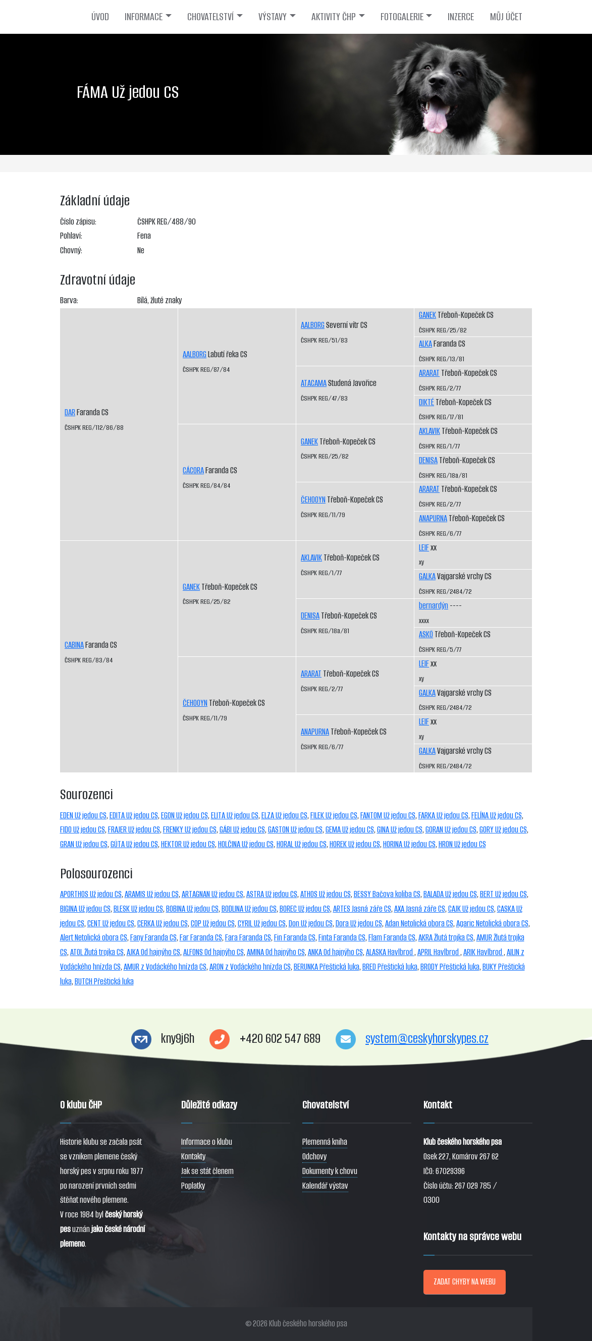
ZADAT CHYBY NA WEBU (465, 1282)
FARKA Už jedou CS (443, 815)
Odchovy (314, 1156)
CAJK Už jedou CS (471, 909)
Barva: (69, 300)
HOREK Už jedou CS (355, 844)
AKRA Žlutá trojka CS (445, 937)
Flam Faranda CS (391, 937)
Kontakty (193, 1156)
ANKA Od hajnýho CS (335, 952)
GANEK (191, 587)
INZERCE (461, 17)
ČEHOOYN (195, 703)
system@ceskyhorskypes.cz (427, 1038)
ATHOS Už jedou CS (325, 894)
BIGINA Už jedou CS (85, 909)
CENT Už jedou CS (110, 923)
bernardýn (433, 605)
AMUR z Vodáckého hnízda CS (165, 967)
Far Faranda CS (201, 937)
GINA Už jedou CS (399, 829)
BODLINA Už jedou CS (249, 909)
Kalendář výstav (325, 1186)
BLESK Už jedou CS (138, 909)
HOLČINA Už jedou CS (246, 844)
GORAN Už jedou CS (450, 829)
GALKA (427, 576)
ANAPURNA (315, 732)
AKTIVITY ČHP (333, 17)
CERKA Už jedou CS (162, 923)
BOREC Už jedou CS (305, 909)
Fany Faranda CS (153, 937)
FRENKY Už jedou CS (190, 829)
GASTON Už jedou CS (295, 829)
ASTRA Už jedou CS (271, 894)
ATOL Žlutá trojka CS (97, 952)
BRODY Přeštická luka (449, 967)
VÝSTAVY (272, 17)
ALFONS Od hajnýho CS (213, 952)
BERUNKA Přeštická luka (326, 967)
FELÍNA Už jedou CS (496, 815)
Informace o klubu (206, 1142)
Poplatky (193, 1186)
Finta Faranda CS (341, 937)
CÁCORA (193, 470)
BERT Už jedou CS (503, 894)
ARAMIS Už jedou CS (152, 894)
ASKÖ (426, 634)
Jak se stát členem (207, 1171)
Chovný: (71, 250)
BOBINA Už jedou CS (192, 909)
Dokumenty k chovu (329, 1171)
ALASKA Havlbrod (390, 952)
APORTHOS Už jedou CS (91, 894)
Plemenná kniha (324, 1142)
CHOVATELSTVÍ (210, 17)
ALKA (425, 344)
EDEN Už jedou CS (83, 815)
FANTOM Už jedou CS (387, 815)
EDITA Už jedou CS (134, 815)
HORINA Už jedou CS (409, 844)
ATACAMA (314, 383)
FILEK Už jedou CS (333, 815)
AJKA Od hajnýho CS (153, 952)
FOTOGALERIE (402, 17)
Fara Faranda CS (248, 937)
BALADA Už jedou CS (450, 894)
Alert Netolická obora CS (93, 937)
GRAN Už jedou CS (83, 844)
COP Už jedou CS (213, 923)
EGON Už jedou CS (184, 815)
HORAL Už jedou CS (302, 844)
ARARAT (311, 674)
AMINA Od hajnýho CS (276, 952)
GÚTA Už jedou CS (134, 844)
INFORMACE (144, 17)
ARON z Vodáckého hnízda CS (250, 967)
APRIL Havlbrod (438, 952)
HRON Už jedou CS (462, 844)
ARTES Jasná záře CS (362, 909)
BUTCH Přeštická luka (104, 981)
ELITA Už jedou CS (234, 815)
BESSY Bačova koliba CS (387, 894)
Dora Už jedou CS (359, 923)
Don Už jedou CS (311, 923)
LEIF (424, 547)
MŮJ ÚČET (506, 17)
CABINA (74, 645)
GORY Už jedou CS (503, 829)
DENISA (310, 616)
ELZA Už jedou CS (284, 815)
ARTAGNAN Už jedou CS (212, 894)
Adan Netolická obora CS (419, 923)
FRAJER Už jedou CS (134, 829)
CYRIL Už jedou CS (262, 923)
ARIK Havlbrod (483, 952)
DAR (70, 412)
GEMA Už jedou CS (350, 829)
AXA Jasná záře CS (419, 909)
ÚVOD (100, 17)
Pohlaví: (71, 236)
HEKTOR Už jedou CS (188, 844)
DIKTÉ (426, 402)
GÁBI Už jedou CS (242, 829)
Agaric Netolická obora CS (492, 923)
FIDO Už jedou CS (82, 829)
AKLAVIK (311, 558)
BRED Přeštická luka (389, 967)
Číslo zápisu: (78, 222)
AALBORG (194, 354)
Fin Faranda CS (294, 937)
